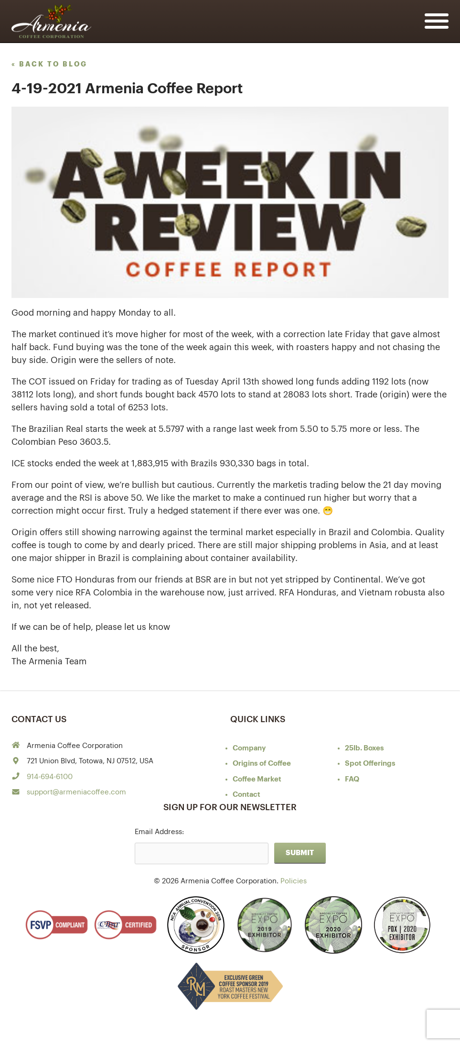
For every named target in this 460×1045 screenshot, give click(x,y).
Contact (246, 794)
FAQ (352, 779)
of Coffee (262, 763)
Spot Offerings (370, 763)
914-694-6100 (50, 777)
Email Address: (159, 832)
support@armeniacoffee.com (76, 792)
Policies (293, 881)
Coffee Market (257, 779)
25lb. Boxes (364, 748)
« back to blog (49, 64)
